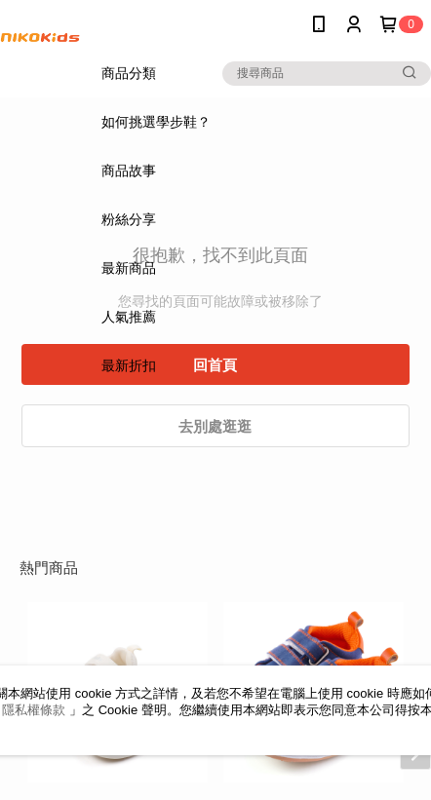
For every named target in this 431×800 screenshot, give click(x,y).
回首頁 (215, 365)
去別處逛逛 (215, 426)
